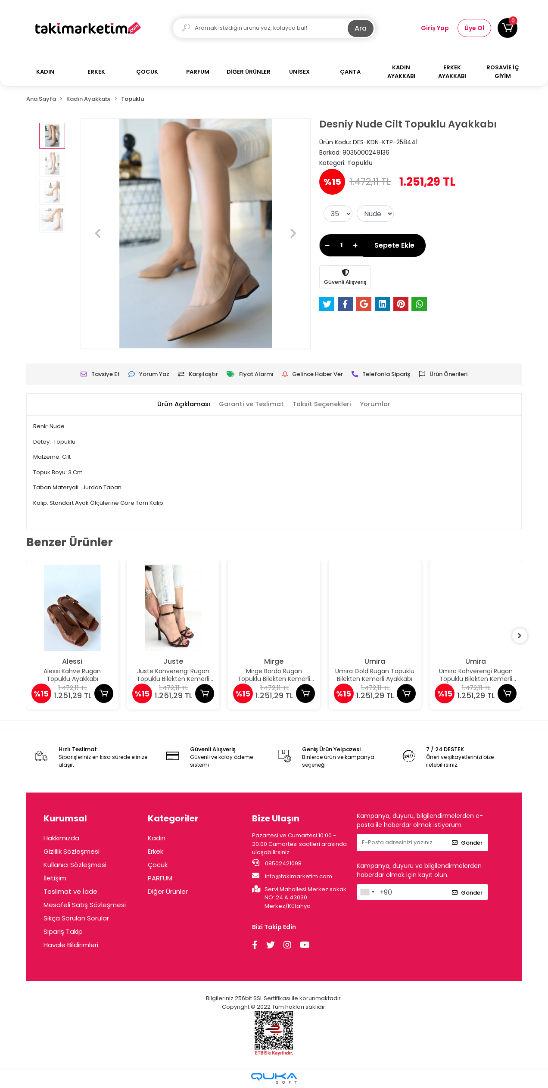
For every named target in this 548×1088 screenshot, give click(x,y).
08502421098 (277, 863)
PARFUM (160, 878)
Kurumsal (65, 818)
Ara (361, 28)
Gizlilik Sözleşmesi (72, 851)
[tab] (182, 404)
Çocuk (158, 864)
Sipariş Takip (63, 931)
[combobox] (367, 892)
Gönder (467, 843)
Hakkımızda (61, 837)
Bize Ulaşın (275, 818)
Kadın (156, 837)
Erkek (155, 851)
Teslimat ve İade (70, 891)
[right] (521, 635)
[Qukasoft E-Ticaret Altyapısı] (274, 1078)
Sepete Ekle (394, 245)
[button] (507, 28)
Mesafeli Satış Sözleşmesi (85, 904)
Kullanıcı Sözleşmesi (75, 864)
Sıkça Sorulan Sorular (76, 918)
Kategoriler (173, 818)
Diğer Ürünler (168, 891)
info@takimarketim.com (292, 876)
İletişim (55, 878)
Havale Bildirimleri (71, 944)
